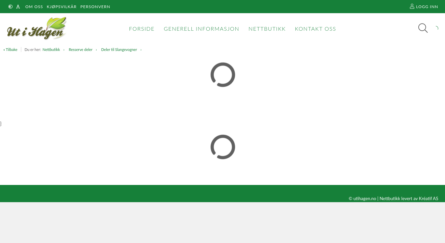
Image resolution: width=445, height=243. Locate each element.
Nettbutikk (51, 49)
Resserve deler (81, 49)
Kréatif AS (428, 198)
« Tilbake (10, 49)
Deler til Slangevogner (119, 49)
